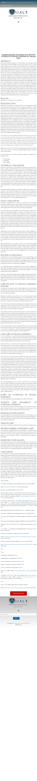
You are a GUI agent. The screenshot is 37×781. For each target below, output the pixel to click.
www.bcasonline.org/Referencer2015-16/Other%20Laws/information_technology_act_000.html (19, 536)
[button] (18, 22)
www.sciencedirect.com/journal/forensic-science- (28, 576)
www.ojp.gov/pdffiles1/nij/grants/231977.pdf (21, 570)
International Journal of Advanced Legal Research (21, 623)
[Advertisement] (13, 37)
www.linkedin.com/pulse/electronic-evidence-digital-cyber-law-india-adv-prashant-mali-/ (17, 544)
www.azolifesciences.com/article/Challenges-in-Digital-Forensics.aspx (14, 587)
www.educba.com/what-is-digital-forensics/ (10, 486)
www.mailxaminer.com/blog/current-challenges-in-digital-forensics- (25, 502)
